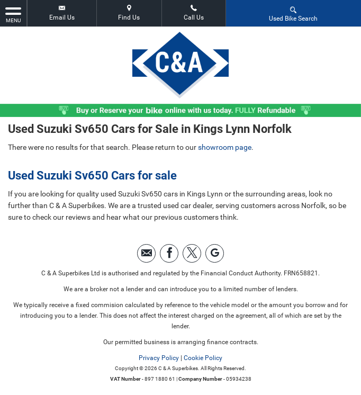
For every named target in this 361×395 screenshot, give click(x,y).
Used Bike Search (293, 13)
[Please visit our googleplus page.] (214, 253)
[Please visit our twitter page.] (192, 253)
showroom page (224, 147)
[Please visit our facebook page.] (169, 253)
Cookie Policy (203, 358)
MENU (13, 14)
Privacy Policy (159, 358)
